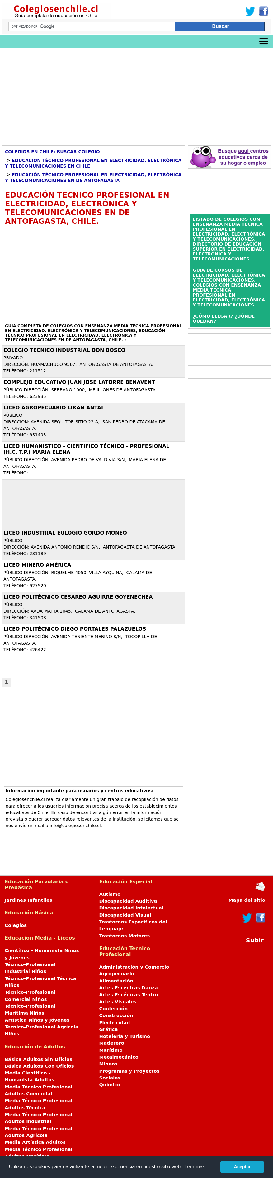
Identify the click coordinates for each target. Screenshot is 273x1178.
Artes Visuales (117, 1002)
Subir (255, 940)
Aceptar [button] (242, 1166)
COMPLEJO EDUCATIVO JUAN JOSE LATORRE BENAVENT (79, 382)
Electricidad (114, 1022)
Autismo (109, 894)
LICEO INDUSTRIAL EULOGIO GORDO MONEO (65, 533)
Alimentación (116, 981)
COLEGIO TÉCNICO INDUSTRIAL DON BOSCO (64, 350)
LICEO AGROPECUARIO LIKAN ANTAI (53, 408)
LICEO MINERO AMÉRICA (37, 565)
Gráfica (108, 1029)
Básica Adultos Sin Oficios (38, 1059)
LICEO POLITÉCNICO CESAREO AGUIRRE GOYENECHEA (78, 597)
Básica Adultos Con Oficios (39, 1066)
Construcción (116, 1015)
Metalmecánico (118, 1057)
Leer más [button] (194, 1166)
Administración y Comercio (134, 967)
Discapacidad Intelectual (131, 908)
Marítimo (110, 1050)
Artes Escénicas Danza (128, 988)
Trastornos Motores (124, 936)
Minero (108, 1064)
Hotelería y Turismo (124, 1036)
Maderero (111, 1043)
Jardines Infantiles (28, 900)
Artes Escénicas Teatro (128, 994)
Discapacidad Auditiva (128, 901)
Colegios (16, 925)
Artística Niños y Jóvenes (37, 1020)
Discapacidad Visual (125, 915)
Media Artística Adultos (35, 1142)
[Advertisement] (136, 94)
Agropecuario (116, 974)
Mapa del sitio (246, 900)
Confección (113, 1008)
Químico (109, 1085)
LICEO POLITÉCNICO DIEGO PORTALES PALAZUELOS (74, 629)
